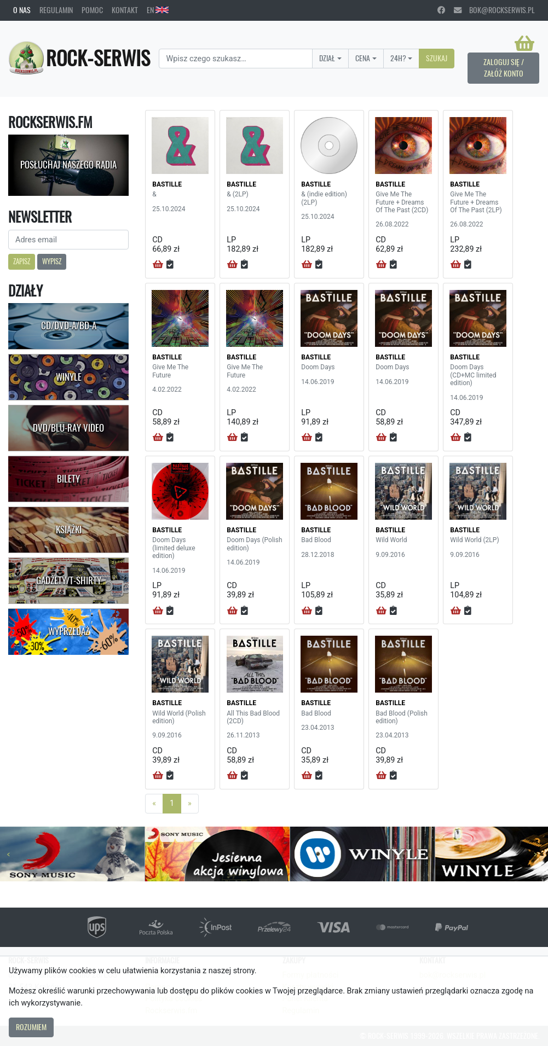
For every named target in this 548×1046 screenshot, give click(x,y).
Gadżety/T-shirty (68, 580)
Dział (327, 58)
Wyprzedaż (68, 631)
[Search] (236, 58)
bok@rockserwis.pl (494, 9)
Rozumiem (31, 1026)
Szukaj (436, 58)
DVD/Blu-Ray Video (68, 427)
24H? (398, 58)
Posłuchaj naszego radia (68, 164)
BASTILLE (167, 184)
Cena (362, 58)
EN (158, 9)
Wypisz (51, 261)
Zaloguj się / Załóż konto (503, 67)
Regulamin (56, 9)
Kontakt (125, 9)
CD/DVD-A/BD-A (68, 325)
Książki (69, 529)
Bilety (68, 478)
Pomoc (92, 9)
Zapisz (21, 261)
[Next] (190, 803)
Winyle (69, 376)
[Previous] (154, 803)
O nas (22, 9)
